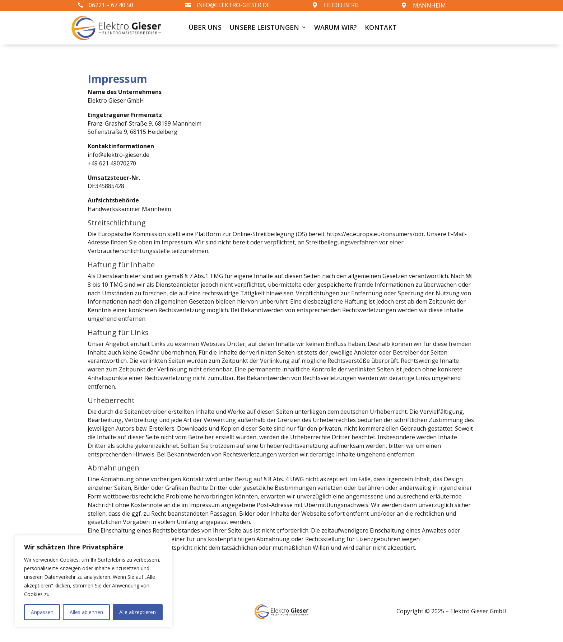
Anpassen (42, 612)
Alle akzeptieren (137, 612)
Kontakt (381, 28)
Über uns (205, 28)
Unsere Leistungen (264, 28)
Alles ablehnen (86, 612)
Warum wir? (335, 28)
